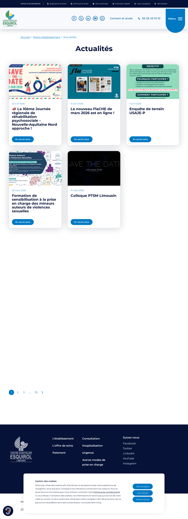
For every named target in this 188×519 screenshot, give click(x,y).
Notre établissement (46, 38)
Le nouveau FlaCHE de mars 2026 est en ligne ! (92, 112)
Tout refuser (142, 493)
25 (36, 393)
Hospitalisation (92, 446)
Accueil (25, 38)
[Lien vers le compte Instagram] (100, 18)
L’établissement (63, 439)
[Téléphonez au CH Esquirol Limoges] (147, 19)
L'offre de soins (62, 446)
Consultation (91, 439)
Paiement (59, 454)
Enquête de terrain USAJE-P (146, 112)
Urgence (88, 454)
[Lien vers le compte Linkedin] (86, 18)
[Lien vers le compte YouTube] (93, 18)
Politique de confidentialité (107, 492)
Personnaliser (142, 499)
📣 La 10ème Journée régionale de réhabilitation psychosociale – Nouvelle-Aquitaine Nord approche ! (34, 120)
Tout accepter (142, 486)
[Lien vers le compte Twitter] (79, 18)
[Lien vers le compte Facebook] (72, 18)
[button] (57, 3)
